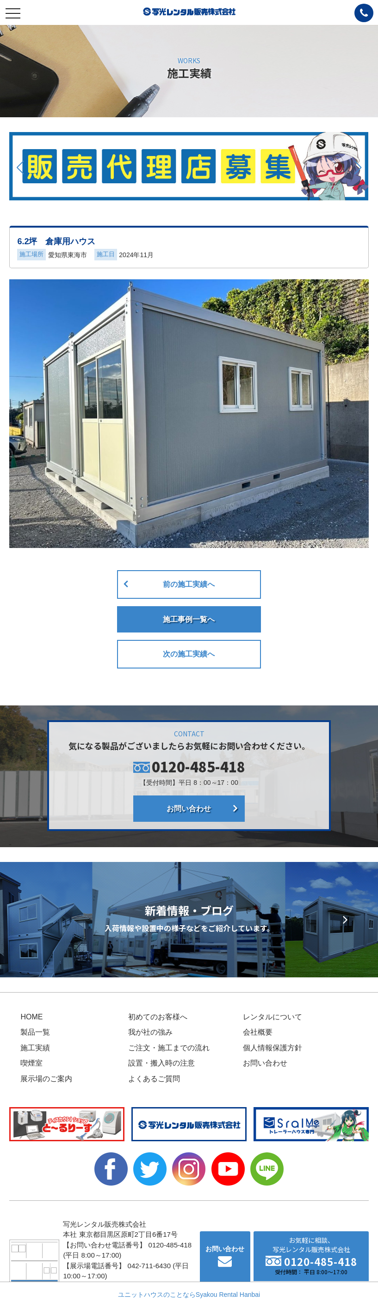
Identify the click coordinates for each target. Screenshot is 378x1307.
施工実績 (35, 1048)
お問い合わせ (189, 809)
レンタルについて (272, 1017)
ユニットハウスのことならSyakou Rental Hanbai (189, 1294)
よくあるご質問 (154, 1079)
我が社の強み (150, 1032)
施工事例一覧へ (189, 619)
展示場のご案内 (46, 1079)
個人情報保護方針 (272, 1048)
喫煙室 (31, 1063)
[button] (20, 167)
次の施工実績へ (189, 654)
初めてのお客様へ (157, 1017)
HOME (31, 1017)
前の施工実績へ (189, 584)
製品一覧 (35, 1032)
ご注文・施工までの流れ (169, 1048)
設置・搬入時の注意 (161, 1063)
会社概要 (258, 1032)
